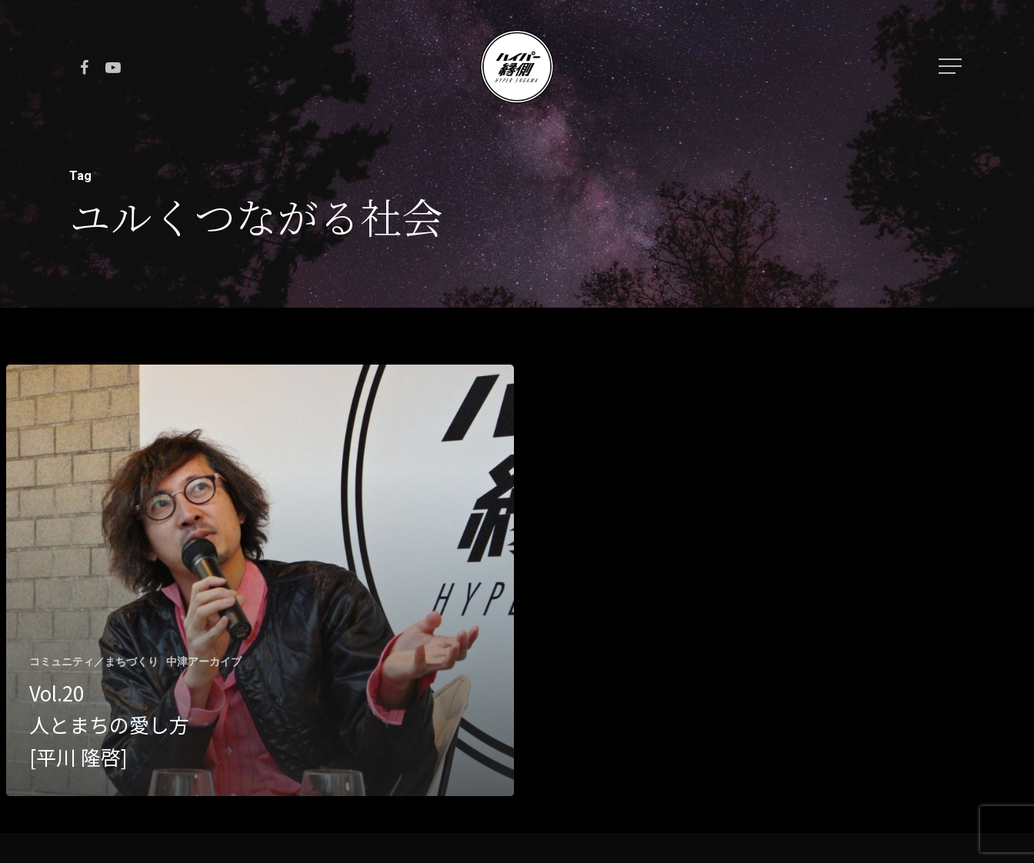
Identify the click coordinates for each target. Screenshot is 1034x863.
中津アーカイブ (204, 661)
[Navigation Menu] (952, 66)
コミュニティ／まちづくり (93, 661)
